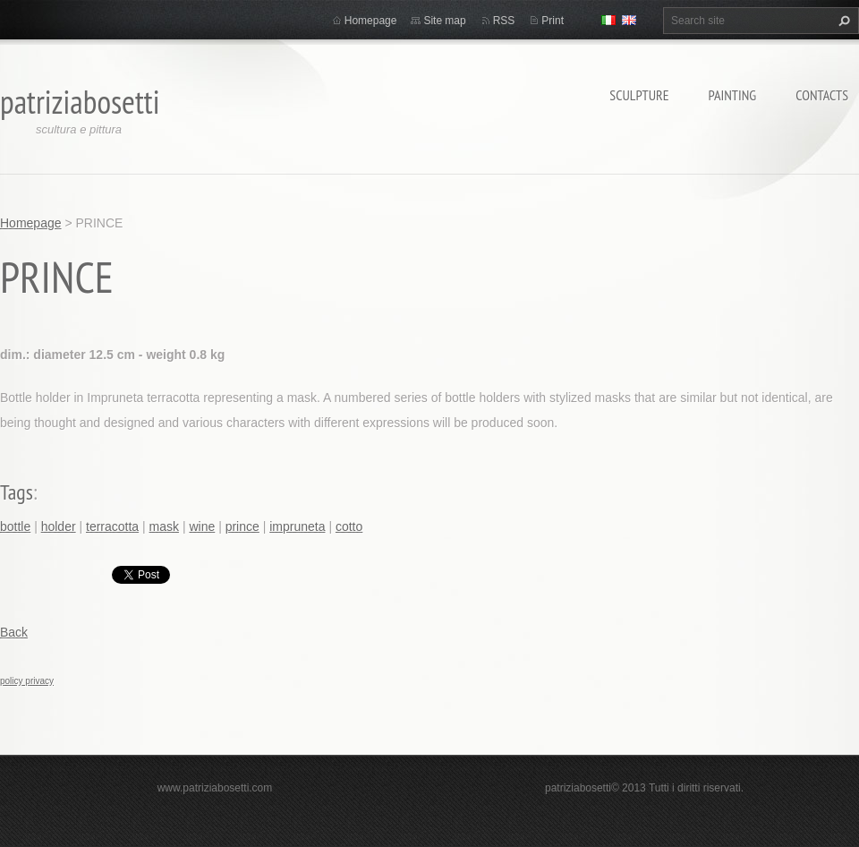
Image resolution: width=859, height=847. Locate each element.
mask (164, 526)
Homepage (370, 20)
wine (202, 526)
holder (58, 526)
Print (552, 20)
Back (14, 632)
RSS (504, 20)
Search (842, 20)
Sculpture (638, 95)
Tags (16, 492)
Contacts (821, 95)
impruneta (297, 526)
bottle (15, 526)
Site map (444, 20)
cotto (349, 526)
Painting (733, 95)
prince (242, 526)
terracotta (112, 526)
